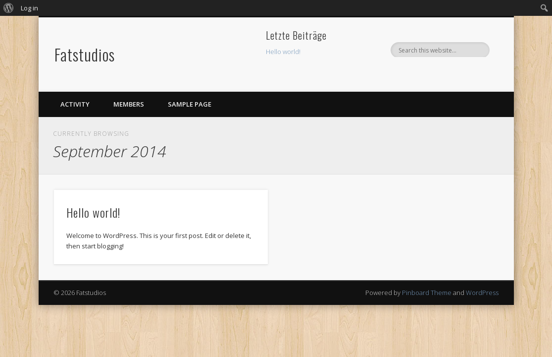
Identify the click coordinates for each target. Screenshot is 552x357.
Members (128, 104)
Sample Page (189, 104)
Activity (75, 104)
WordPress (482, 292)
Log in (29, 7)
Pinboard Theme (427, 292)
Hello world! (283, 51)
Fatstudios (84, 54)
